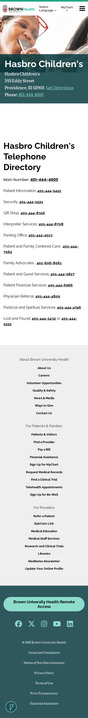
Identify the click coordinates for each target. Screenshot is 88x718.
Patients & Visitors (44, 434)
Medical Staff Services (44, 538)
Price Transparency (44, 693)
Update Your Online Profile (44, 568)
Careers (44, 375)
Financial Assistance (44, 457)
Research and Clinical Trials (44, 546)
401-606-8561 (49, 263)
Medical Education (44, 531)
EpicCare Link (44, 523)
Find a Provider (44, 442)
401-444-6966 (60, 285)
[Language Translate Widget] (49, 8)
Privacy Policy (44, 673)
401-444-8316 (33, 213)
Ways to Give (44, 405)
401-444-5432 (44, 318)
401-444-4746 (69, 307)
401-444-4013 (40, 235)
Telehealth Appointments (44, 487)
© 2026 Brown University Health (44, 642)
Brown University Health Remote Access (44, 604)
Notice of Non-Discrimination (44, 663)
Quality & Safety (44, 390)
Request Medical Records (44, 472)
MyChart (67, 8)
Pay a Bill (44, 449)
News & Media (44, 398)
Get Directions (60, 88)
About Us (44, 368)
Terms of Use (44, 683)
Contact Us (44, 413)
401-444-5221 (31, 202)
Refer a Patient (44, 516)
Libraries (44, 553)
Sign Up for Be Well (44, 494)
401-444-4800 (47, 296)
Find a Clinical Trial (44, 479)
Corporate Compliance (44, 652)
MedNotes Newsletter (44, 561)
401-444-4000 (31, 95)
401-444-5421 (49, 191)
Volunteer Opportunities (44, 383)
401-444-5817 (62, 274)
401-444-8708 (51, 224)
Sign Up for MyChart (44, 464)
